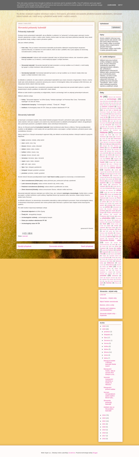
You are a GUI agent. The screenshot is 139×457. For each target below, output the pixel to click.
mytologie (118, 183)
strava (116, 246)
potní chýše (111, 210)
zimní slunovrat (114, 281)
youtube (103, 275)
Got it (120, 5)
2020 (104, 427)
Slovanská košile (113, 238)
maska (119, 173)
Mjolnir (104, 179)
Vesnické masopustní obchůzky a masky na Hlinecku (108, 380)
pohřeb (107, 207)
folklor (119, 126)
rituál (104, 224)
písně (110, 201)
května (106, 346)
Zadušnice (115, 275)
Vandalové (110, 259)
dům (117, 121)
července (107, 340)
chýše (103, 138)
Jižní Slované (114, 146)
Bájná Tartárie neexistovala (109, 301)
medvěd (102, 177)
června (106, 343)
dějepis (113, 113)
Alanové (110, 97)
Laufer (101, 166)
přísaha (116, 220)
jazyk (110, 144)
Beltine (102, 104)
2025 (104, 329)
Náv (109, 186)
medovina (115, 175)
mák (106, 173)
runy (119, 227)
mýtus (105, 184)
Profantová (103, 216)
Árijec (101, 101)
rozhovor (102, 227)
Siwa (109, 235)
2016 (104, 438)
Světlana (110, 250)
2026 (104, 326)
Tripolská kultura (114, 255)
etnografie (108, 124)
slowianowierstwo (104, 244)
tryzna (107, 257)
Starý (110, 246)
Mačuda (117, 172)
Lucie (116, 170)
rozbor (108, 225)
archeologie (111, 99)
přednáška (106, 218)
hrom (116, 134)
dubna (106, 349)
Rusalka (104, 229)
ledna (106, 358)
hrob (109, 135)
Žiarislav (109, 283)
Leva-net (103, 295)
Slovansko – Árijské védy (108, 298)
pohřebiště (116, 207)
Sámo (119, 229)
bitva (119, 104)
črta (103, 113)
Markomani (112, 173)
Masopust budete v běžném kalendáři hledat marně (110, 363)
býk (104, 110)
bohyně (119, 106)
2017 (104, 436)
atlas (112, 101)
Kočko (112, 153)
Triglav (104, 255)
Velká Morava (110, 265)
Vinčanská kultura (105, 268)
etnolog (117, 124)
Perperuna (111, 198)
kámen (102, 149)
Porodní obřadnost (112, 209)
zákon (101, 277)
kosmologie (111, 156)
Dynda (110, 123)
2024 (104, 415)
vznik (117, 273)
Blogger (95, 453)
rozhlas (116, 225)
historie (104, 132)
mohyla (110, 179)
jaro (119, 142)
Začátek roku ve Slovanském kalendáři (109, 409)
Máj (101, 173)
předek (119, 216)
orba (117, 192)
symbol (118, 250)
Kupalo (102, 162)
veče (117, 259)
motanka (116, 181)
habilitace (105, 130)
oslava (102, 194)
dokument (105, 119)
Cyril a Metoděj (113, 110)
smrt (113, 244)
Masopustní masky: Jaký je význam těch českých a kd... (109, 371)
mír (120, 177)
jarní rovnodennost (111, 142)
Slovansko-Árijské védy (110, 240)
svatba (118, 248)
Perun (119, 198)
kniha (101, 153)
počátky (117, 203)
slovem (107, 242)
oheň (111, 192)
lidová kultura (103, 167)
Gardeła (104, 128)
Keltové (109, 149)
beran (107, 104)
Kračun (108, 158)
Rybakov (111, 229)
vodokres (102, 270)
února (106, 355)
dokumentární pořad (115, 119)
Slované (102, 238)
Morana (102, 181)
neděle (115, 186)
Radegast (110, 222)
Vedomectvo (103, 261)
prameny (106, 214)
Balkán (107, 103)
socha (103, 246)
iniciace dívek (115, 140)
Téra (101, 254)
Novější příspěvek (24, 246)
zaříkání (111, 279)
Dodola (119, 117)
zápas (119, 277)
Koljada (117, 155)
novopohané (108, 188)
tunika (119, 257)
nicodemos (71, 453)
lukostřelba (109, 172)
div (107, 117)
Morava (109, 181)
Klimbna (109, 151)
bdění (117, 103)
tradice (119, 254)
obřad (118, 190)
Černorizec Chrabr (105, 112)
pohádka (109, 205)
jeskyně (105, 146)
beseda (114, 104)
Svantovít (103, 248)
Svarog (111, 248)
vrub (110, 270)
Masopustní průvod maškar (109, 388)
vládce (116, 268)
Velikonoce (110, 263)
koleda (110, 155)
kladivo (102, 151)
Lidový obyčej (115, 168)
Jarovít (104, 144)
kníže (106, 153)
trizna (101, 257)
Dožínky (104, 121)
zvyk (101, 283)
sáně (104, 231)
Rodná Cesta (115, 223)
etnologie (102, 126)
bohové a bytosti (108, 106)
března (106, 352)
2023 (104, 418)
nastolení (102, 186)
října (105, 337)
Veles (111, 261)
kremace (116, 158)
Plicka (117, 201)
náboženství (115, 184)
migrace (115, 177)
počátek (109, 203)
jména (102, 147)
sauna (110, 231)
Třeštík (113, 257)
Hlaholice (116, 133)
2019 (104, 430)
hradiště (102, 134)
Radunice (118, 222)
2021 (104, 424)
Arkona (107, 101)
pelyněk (116, 196)
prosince (107, 332)
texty (107, 253)
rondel (101, 225)
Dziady (117, 123)
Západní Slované (110, 277)
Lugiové (102, 172)
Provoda (111, 216)
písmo (104, 201)
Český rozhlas (117, 112)
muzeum (103, 183)
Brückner (104, 108)
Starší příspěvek (87, 246)
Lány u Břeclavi (114, 164)
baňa (112, 103)
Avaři (117, 101)
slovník (116, 242)
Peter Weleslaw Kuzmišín (109, 200)
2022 (104, 421)
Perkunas (103, 198)
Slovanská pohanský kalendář (108, 402)
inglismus (105, 140)
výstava (110, 273)
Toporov (112, 253)
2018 (104, 433)
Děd (107, 114)
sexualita (110, 233)
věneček (118, 264)
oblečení (110, 190)
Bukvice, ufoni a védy (107, 305)
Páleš (109, 196)
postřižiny (103, 210)
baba (101, 103)
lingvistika (107, 170)
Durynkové (103, 123)
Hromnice (103, 136)
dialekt (101, 117)
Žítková (117, 283)
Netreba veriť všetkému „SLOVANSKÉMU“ (108, 309)
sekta (117, 231)
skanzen (116, 235)
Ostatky (109, 194)
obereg (117, 188)
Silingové (118, 233)
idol (109, 138)
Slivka (117, 236)
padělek (116, 194)
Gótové (119, 128)
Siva (103, 235)
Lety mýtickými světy (113, 166)
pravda (115, 214)
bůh (119, 108)
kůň (118, 160)
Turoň (103, 259)
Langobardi (103, 164)
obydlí (105, 192)
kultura (113, 160)
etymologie (111, 126)
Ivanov (102, 142)
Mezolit (108, 177)
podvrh (102, 205)
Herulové (115, 130)
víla (118, 266)
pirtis (119, 200)
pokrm (101, 209)
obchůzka (102, 190)
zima (106, 281)
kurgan (111, 162)
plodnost (102, 203)
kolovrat (102, 156)
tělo (118, 252)
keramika (116, 149)
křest (107, 160)
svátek (104, 250)
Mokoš (117, 179)
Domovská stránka (56, 246)
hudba (111, 136)
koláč (103, 155)
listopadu (107, 334)
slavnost (110, 236)
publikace (102, 222)
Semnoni (102, 233)
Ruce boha (111, 227)
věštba (104, 266)
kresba (102, 160)
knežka (117, 151)
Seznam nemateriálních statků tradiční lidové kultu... (109, 395)
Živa (101, 285)
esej (101, 124)
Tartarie (113, 252)
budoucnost (113, 108)
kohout (119, 153)
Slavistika (102, 236)
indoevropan (117, 138)
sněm (119, 244)
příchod (109, 220)
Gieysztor (111, 128)
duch (112, 121)
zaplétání (104, 279)
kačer (108, 147)
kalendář (25, 236)
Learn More (111, 5)
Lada (117, 162)
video (110, 266)
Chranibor (118, 136)
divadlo (113, 117)
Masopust (105, 175)
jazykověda (117, 144)
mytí (110, 182)
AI (101, 96)
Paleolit (102, 196)
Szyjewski (105, 252)
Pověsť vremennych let (114, 212)
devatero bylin (115, 115)
